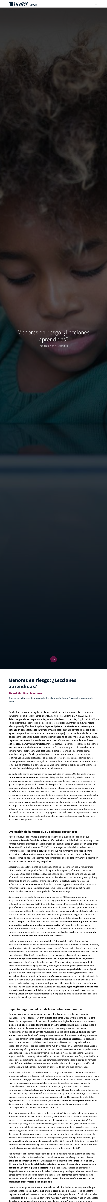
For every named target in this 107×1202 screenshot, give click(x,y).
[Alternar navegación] (96, 3)
